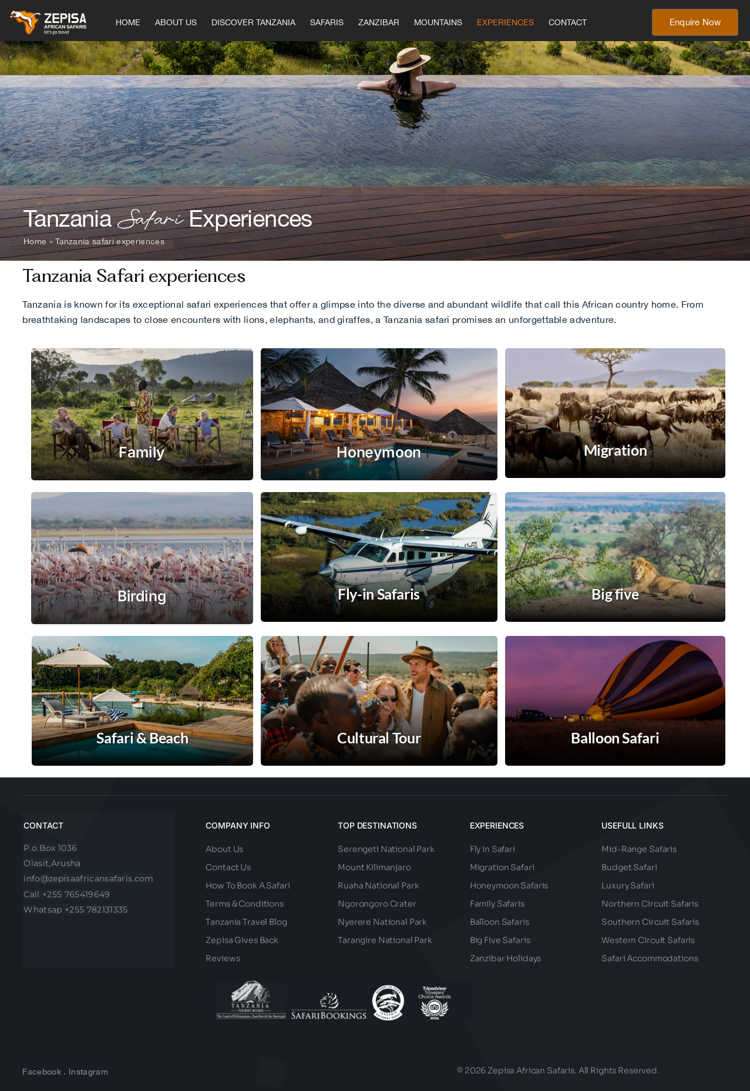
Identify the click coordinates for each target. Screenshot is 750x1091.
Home (34, 241)
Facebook (41, 1071)
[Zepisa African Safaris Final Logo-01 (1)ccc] (48, 14)
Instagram (88, 1071)
